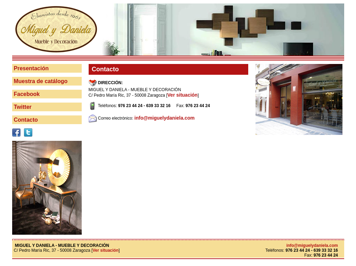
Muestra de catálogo (41, 81)
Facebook (27, 94)
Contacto (26, 120)
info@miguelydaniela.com (165, 118)
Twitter (23, 107)
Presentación (31, 68)
